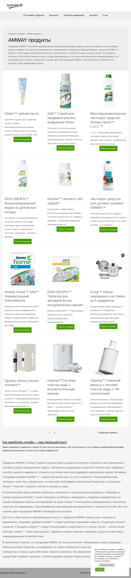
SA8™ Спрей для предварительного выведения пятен (61, 118)
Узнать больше (22, 140)
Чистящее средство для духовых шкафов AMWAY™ (106, 203)
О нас (102, 15)
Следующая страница (107, 433)
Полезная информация (74, 15)
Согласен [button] (100, 569)
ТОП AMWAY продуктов (36, 15)
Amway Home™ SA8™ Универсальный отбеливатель (21, 296)
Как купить (55, 15)
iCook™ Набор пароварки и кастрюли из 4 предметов (107, 296)
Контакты (92, 15)
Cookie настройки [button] (106, 565)
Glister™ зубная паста (21, 113)
